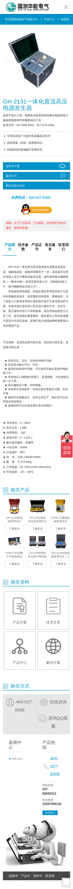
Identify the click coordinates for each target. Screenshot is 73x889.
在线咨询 (53, 702)
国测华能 (13, 880)
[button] (8, 60)
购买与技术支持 (15, 185)
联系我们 (63, 247)
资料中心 (37, 880)
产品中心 (49, 19)
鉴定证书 (36, 176)
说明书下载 (36, 166)
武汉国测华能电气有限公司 (21, 19)
